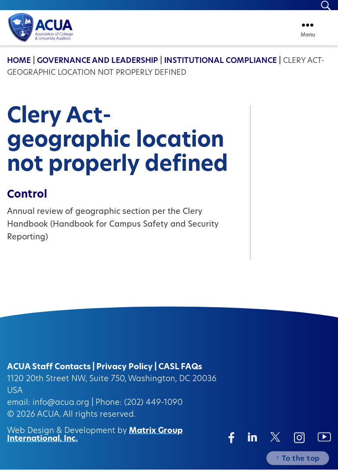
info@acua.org (61, 407)
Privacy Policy (124, 371)
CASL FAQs (180, 371)
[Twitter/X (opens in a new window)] (275, 441)
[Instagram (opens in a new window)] (299, 442)
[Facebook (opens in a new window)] (231, 442)
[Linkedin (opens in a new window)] (252, 441)
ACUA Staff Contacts (49, 371)
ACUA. (49, 419)
